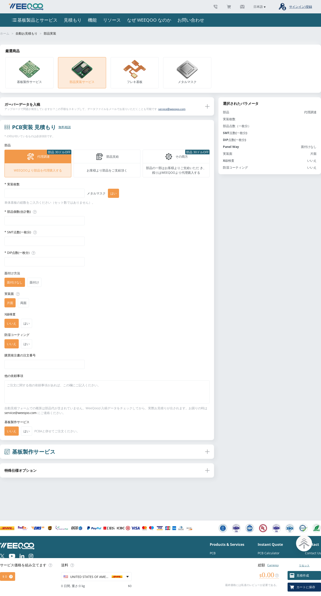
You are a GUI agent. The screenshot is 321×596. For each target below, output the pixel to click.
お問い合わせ (190, 20)
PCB (213, 553)
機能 (92, 20)
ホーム (4, 33)
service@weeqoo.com (171, 109)
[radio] (37, 163)
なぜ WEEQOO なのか (149, 20)
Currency (273, 565)
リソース (112, 20)
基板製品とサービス (37, 20)
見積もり (73, 20)
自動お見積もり (26, 33)
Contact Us (313, 553)
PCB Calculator (269, 553)
